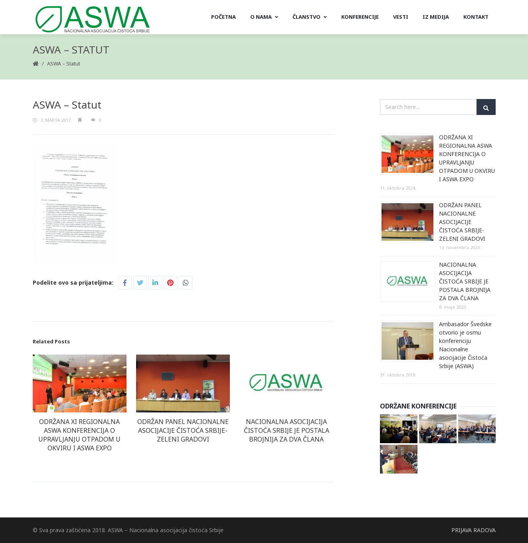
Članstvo (310, 16)
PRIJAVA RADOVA (473, 530)
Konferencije (360, 16)
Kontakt (475, 16)
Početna (223, 16)
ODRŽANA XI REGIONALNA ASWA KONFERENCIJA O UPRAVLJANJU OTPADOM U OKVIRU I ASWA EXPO (79, 434)
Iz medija (436, 16)
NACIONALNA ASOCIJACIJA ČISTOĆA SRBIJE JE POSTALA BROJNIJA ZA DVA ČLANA (286, 430)
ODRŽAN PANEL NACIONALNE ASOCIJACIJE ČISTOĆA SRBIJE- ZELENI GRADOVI (183, 430)
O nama (264, 16)
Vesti (400, 16)
